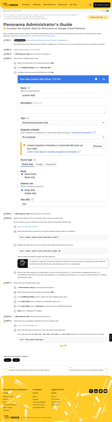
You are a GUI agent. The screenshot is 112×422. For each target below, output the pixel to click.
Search (5, 399)
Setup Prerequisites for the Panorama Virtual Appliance (34, 36)
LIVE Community (39, 404)
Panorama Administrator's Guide (27, 15)
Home (5, 15)
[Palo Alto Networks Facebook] (91, 392)
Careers (35, 399)
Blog (4, 402)
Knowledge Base (39, 407)
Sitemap (6, 410)
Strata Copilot (101, 5)
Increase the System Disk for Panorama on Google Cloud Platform (25, 18)
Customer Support (39, 402)
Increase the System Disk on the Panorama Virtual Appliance (23, 16)
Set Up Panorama (45, 15)
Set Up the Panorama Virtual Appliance (65, 15)
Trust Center (55, 399)
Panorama (12, 15)
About (35, 396)
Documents (55, 404)
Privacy (53, 396)
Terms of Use (55, 402)
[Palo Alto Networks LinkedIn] (96, 392)
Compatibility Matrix (10, 404)
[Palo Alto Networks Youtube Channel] (105, 392)
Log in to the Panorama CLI (28, 226)
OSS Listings (7, 407)
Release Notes (8, 396)
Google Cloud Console (31, 49)
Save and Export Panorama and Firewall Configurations (46, 40)
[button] (110, 337)
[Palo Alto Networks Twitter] (101, 392)
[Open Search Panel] (91, 5)
